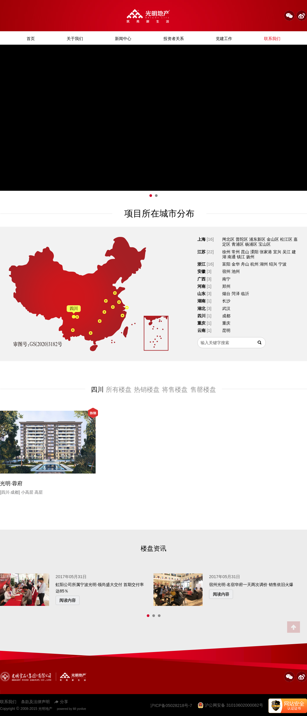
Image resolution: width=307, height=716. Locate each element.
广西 (201, 279)
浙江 (201, 264)
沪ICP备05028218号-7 (171, 705)
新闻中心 (123, 38)
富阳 (226, 264)
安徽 (201, 271)
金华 (236, 264)
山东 (201, 293)
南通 (231, 256)
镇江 (241, 256)
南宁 (226, 279)
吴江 (286, 251)
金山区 (273, 239)
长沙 (226, 301)
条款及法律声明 (35, 701)
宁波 (282, 264)
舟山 (245, 264)
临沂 (245, 293)
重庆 (201, 323)
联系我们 (272, 38)
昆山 (245, 251)
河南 (201, 286)
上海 (201, 239)
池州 (236, 271)
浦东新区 (257, 239)
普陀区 (242, 239)
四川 (201, 315)
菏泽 (236, 293)
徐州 (226, 251)
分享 (61, 701)
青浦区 (238, 244)
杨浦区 (251, 244)
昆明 (226, 330)
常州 (236, 251)
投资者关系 (173, 38)
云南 (201, 330)
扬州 (250, 256)
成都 (226, 315)
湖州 (264, 264)
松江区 (286, 239)
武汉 (226, 308)
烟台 (226, 293)
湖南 (201, 301)
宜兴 (277, 251)
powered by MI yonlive (71, 708)
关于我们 (75, 38)
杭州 (254, 264)
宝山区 (264, 244)
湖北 (201, 308)
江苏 (201, 251)
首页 (31, 38)
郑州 (226, 286)
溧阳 (254, 251)
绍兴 (273, 264)
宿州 (226, 271)
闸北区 (228, 239)
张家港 (266, 251)
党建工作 (224, 38)
